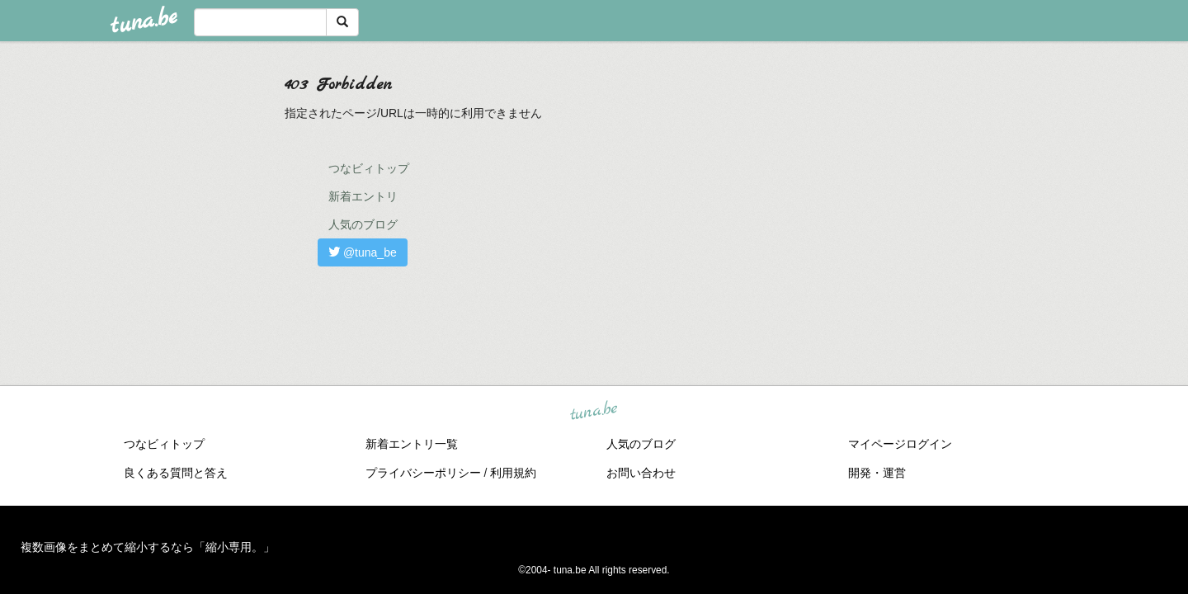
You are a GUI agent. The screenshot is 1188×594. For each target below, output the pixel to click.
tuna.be (593, 412)
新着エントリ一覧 (411, 443)
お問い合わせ (641, 472)
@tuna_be (362, 252)
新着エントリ (363, 196)
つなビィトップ (368, 168)
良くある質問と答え (176, 472)
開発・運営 (877, 472)
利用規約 (513, 472)
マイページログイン (900, 443)
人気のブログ (363, 224)
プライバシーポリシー (423, 472)
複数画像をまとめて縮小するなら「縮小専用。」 (148, 547)
